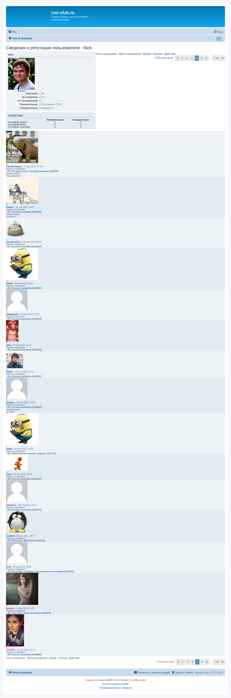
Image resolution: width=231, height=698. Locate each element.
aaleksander (12, 314)
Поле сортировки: (106, 53)
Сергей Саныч (13, 166)
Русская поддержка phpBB (115, 684)
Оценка (157, 53)
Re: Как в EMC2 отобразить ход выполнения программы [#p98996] (41, 571)
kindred (10, 608)
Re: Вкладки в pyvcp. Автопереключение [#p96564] (33, 171)
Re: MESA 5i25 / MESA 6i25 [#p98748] (26, 541)
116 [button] (216, 58)
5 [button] (201, 58)
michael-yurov (13, 242)
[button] (177, 58)
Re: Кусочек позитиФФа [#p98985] (24, 654)
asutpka (10, 402)
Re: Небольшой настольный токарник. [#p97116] (32, 453)
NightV (9, 372)
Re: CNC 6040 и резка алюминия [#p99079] (29, 613)
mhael (9, 283)
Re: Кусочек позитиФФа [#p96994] (24, 212)
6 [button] (206, 58)
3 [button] (192, 58)
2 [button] (187, 58)
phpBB (108, 680)
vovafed (10, 536)
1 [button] (182, 58)
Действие (170, 53)
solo (8, 345)
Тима (8, 474)
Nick (11, 55)
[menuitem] (12, 31)
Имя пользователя (130, 53)
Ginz (8, 567)
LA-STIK (10, 650)
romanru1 (11, 505)
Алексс (10, 207)
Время (147, 53)
